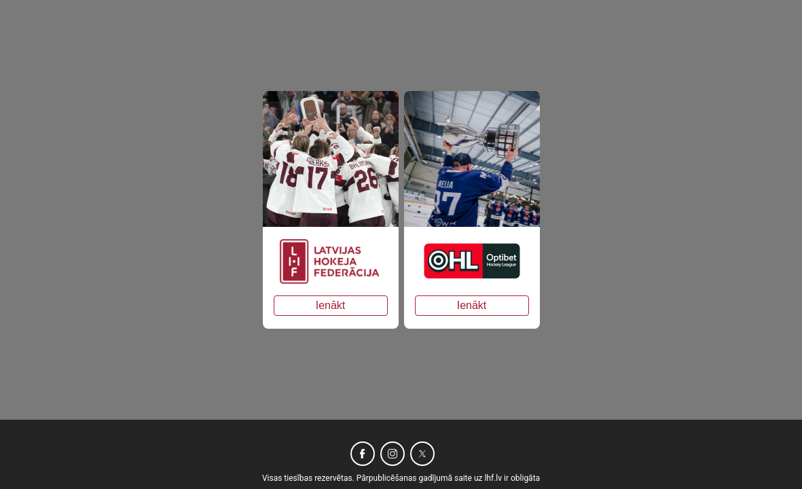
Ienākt (331, 305)
